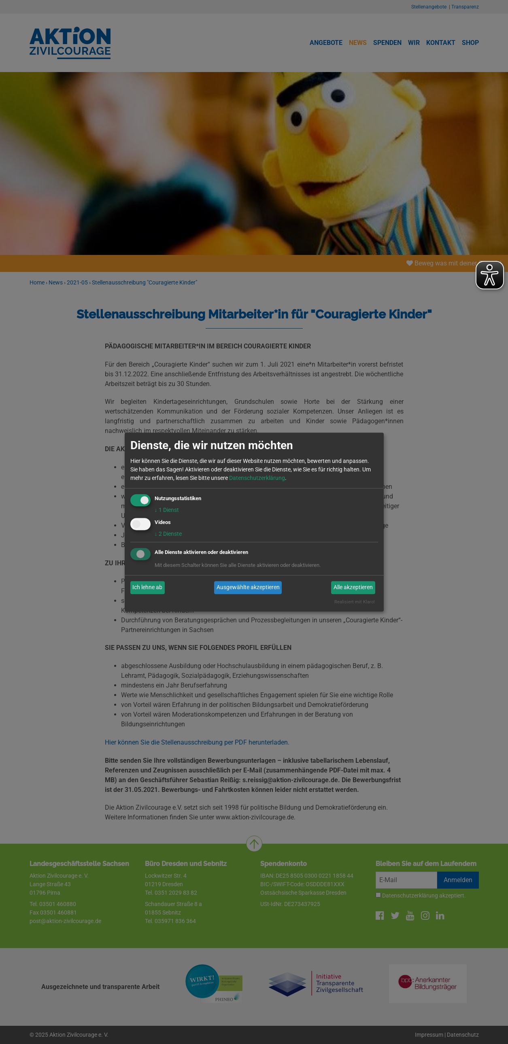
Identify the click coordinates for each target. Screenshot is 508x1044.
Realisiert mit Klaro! (354, 602)
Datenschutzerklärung (257, 478)
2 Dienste (168, 533)
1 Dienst (167, 510)
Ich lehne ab (147, 587)
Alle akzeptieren (353, 587)
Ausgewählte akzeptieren (248, 587)
